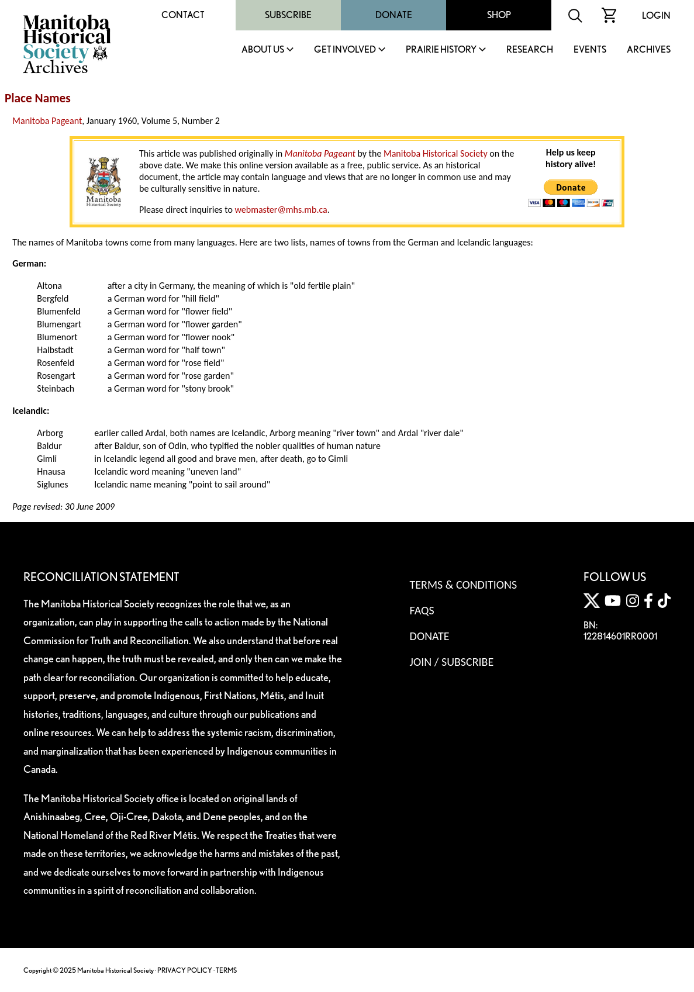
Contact (183, 14)
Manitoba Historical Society (436, 153)
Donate (393, 14)
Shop (499, 14)
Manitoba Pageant (47, 120)
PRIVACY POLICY (184, 970)
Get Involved (345, 50)
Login (656, 15)
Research (529, 50)
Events (590, 50)
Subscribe (288, 14)
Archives (649, 50)
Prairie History (441, 50)
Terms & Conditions (463, 585)
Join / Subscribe (452, 662)
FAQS (422, 610)
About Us (262, 50)
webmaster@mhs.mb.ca (280, 209)
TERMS (226, 970)
